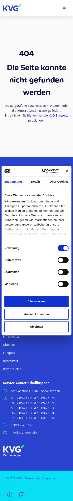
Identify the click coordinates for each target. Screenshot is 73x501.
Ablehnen (36, 326)
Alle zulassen (36, 301)
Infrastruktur (11, 337)
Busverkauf (10, 361)
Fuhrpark (9, 353)
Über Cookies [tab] (59, 181)
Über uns (9, 345)
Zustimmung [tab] (13, 181)
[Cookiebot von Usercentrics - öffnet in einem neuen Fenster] (44, 171)
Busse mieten (12, 369)
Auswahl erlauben (36, 314)
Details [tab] (36, 181)
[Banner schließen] (67, 171)
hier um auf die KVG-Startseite (47, 115)
